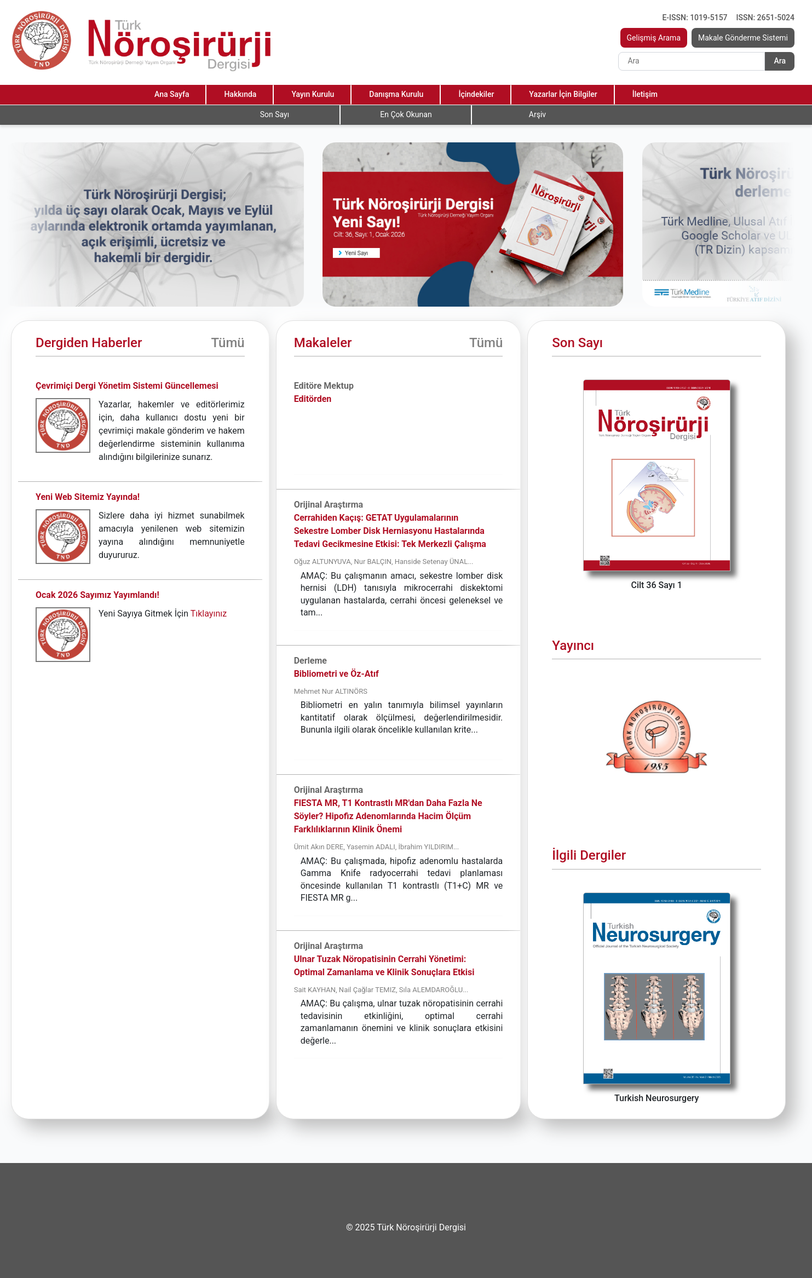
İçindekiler (476, 94)
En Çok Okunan (405, 114)
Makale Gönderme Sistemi (743, 37)
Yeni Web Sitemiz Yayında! (88, 497)
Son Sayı (274, 114)
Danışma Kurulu (396, 94)
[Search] (691, 61)
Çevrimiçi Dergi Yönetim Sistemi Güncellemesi (127, 386)
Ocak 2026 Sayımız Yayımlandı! (97, 595)
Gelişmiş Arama (654, 37)
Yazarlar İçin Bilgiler (563, 94)
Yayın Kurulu (312, 94)
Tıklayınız (209, 613)
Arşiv (537, 114)
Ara (780, 60)
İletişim (645, 94)
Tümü (227, 342)
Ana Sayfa (171, 94)
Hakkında (240, 94)
